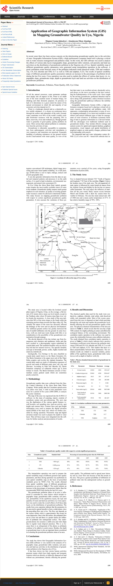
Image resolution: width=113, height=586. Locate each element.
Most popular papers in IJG (10, 73)
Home (7, 16)
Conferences (49, 16)
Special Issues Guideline (9, 92)
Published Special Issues (9, 89)
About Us (77, 16)
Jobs (91, 16)
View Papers (5, 51)
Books (35, 16)
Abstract (4, 26)
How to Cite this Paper (9, 40)
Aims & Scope (6, 54)
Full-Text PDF (6, 29)
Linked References (8, 37)
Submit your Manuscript (93, 583)
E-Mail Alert (7, 583)
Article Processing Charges (10, 62)
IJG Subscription (7, 67)
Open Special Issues (8, 87)
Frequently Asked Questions (11, 81)
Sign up (77, 583)
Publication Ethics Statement (11, 76)
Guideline (4, 59)
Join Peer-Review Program (25, 583)
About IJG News (7, 78)
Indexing (4, 48)
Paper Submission (7, 65)
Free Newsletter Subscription (11, 70)
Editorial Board (6, 57)
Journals (21, 16)
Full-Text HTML (6, 32)
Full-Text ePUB (6, 34)
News (63, 16)
